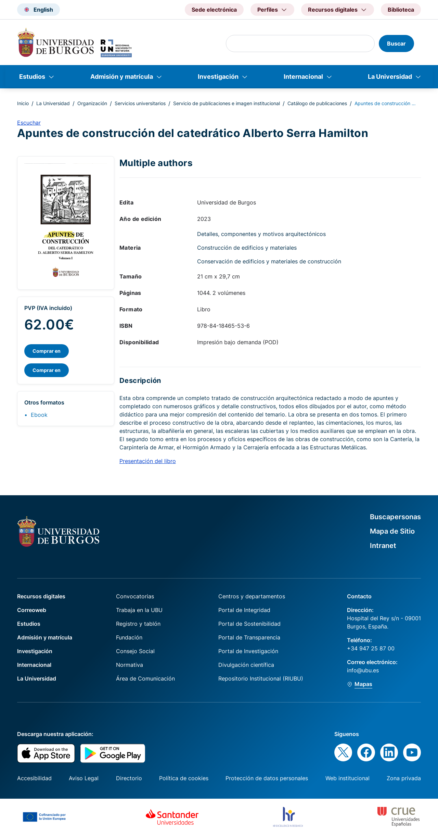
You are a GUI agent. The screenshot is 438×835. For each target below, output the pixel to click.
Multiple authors (156, 162)
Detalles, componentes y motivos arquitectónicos (261, 233)
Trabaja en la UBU (139, 610)
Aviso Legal (84, 778)
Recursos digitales (41, 596)
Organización (92, 103)
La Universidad (390, 76)
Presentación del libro (147, 461)
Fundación (129, 637)
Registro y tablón (138, 623)
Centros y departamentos (251, 596)
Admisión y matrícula (121, 76)
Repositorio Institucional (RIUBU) (260, 678)
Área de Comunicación (145, 678)
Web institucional (347, 778)
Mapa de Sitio (392, 531)
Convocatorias (135, 596)
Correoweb (31, 610)
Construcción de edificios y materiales (247, 247)
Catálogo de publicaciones (317, 103)
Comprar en (47, 351)
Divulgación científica (246, 664)
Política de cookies (183, 778)
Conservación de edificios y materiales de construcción (269, 261)
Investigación (218, 76)
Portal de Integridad (244, 610)
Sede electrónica (214, 9)
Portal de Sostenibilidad (249, 623)
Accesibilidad (34, 778)
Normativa (129, 664)
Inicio (23, 103)
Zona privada (404, 778)
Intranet (383, 545)
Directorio (129, 778)
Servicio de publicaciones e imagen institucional (226, 103)
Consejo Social (135, 651)
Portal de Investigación (248, 651)
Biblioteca (401, 9)
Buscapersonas (395, 517)
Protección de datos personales (267, 778)
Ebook (39, 414)
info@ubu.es (363, 670)
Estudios (32, 76)
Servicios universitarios (140, 103)
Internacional (303, 76)
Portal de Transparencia (249, 637)
